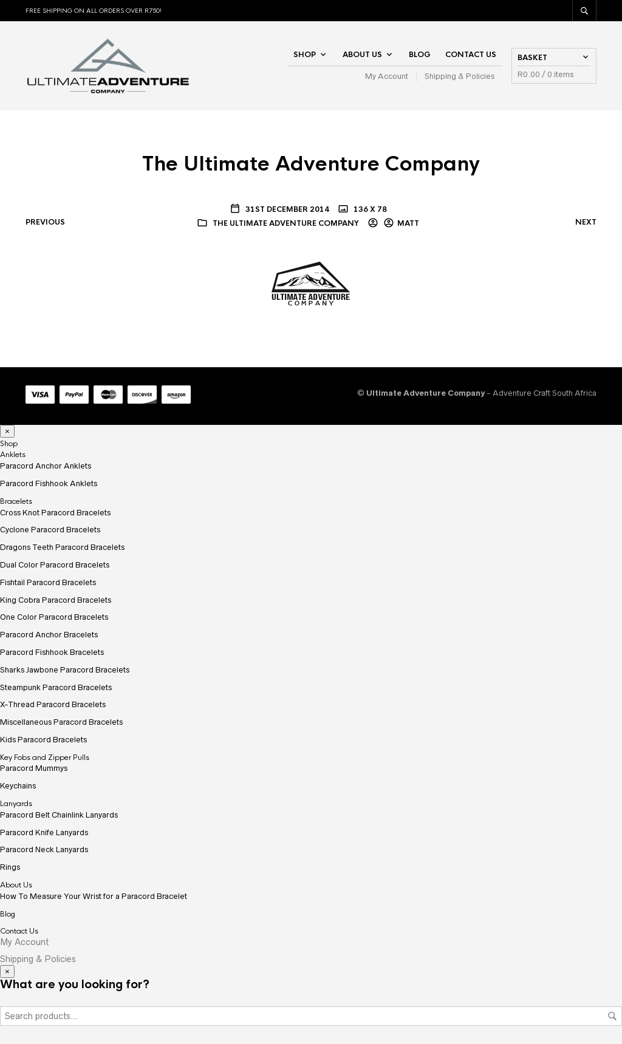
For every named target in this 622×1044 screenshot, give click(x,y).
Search (612, 1016)
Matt (408, 223)
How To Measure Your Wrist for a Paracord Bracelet (93, 896)
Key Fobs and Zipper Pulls (44, 757)
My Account (386, 76)
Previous (45, 222)
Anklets (13, 454)
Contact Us (470, 54)
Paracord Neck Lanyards (44, 849)
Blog (420, 54)
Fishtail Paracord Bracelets (48, 582)
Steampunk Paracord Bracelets (56, 687)
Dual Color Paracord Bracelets (54, 564)
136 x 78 (369, 209)
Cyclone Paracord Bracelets (50, 529)
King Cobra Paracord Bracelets (55, 600)
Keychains (18, 785)
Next (585, 222)
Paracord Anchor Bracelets (49, 634)
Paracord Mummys (33, 768)
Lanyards (16, 803)
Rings (10, 867)
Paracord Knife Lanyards (44, 832)
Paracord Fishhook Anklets (48, 483)
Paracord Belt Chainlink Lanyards (59, 814)
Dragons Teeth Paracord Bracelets (62, 547)
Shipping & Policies (459, 76)
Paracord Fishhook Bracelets (52, 652)
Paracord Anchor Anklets (45, 465)
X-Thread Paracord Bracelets (53, 704)
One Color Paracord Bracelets (54, 617)
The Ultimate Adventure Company (286, 223)
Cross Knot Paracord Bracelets (55, 512)
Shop (304, 54)
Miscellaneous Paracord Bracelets (61, 722)
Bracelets (16, 501)
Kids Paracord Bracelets (43, 739)
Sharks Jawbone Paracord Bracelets (64, 669)
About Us (362, 54)
